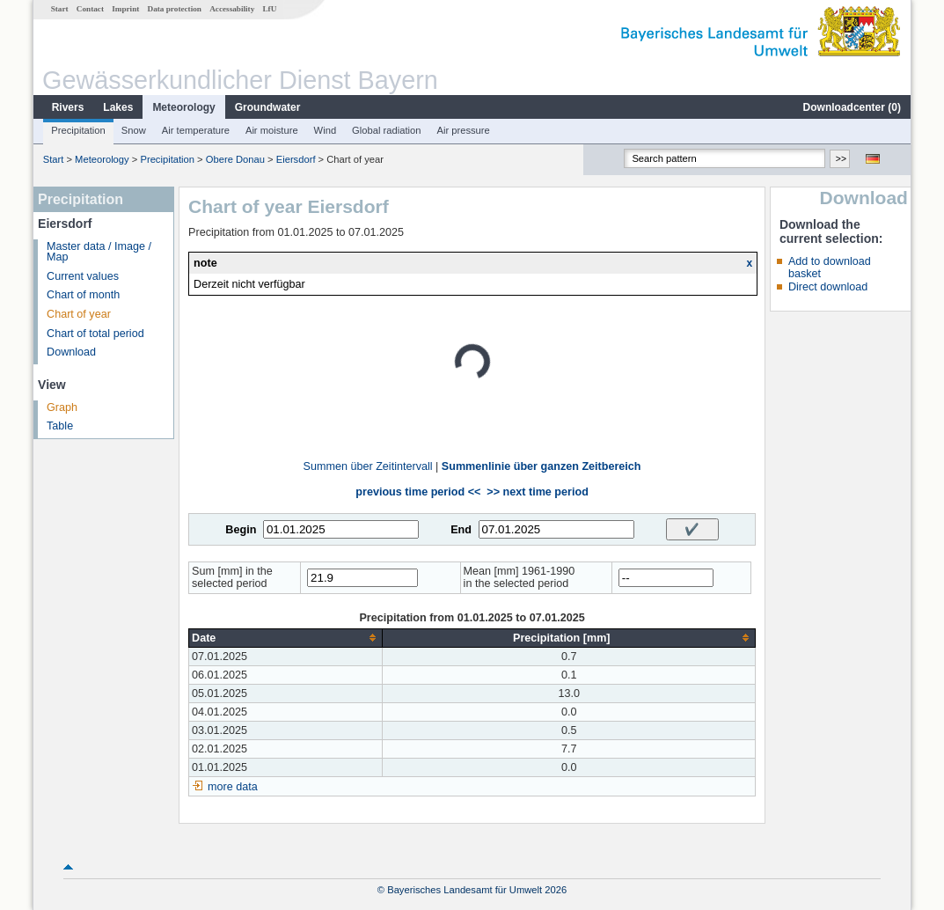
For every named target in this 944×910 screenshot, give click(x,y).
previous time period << (417, 492)
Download (71, 352)
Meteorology (183, 107)
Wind (325, 130)
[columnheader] (286, 637)
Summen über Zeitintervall (368, 466)
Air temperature (196, 130)
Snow (133, 130)
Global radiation (386, 130)
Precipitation (78, 130)
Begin (240, 530)
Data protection (174, 8)
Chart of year (79, 314)
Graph (62, 407)
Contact (90, 8)
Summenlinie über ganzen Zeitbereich (541, 466)
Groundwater (268, 107)
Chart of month (83, 295)
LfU (269, 8)
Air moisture (271, 130)
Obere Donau (235, 159)
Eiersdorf (296, 159)
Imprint (125, 8)
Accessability (231, 8)
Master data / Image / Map (99, 252)
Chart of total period (95, 333)
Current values (83, 276)
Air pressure (462, 130)
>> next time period (537, 492)
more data (233, 787)
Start (60, 8)
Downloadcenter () (852, 107)
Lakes (118, 107)
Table (60, 426)
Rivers (68, 107)
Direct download (827, 287)
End (461, 530)
